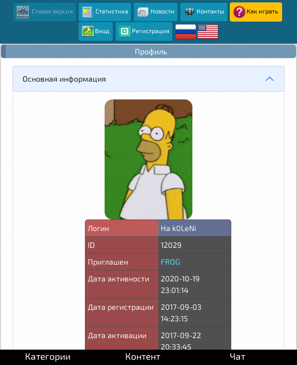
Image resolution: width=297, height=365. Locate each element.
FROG (170, 261)
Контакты (203, 12)
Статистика (105, 12)
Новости (155, 12)
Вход (95, 31)
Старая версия (45, 12)
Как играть (255, 12)
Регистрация (144, 31)
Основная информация (64, 78)
